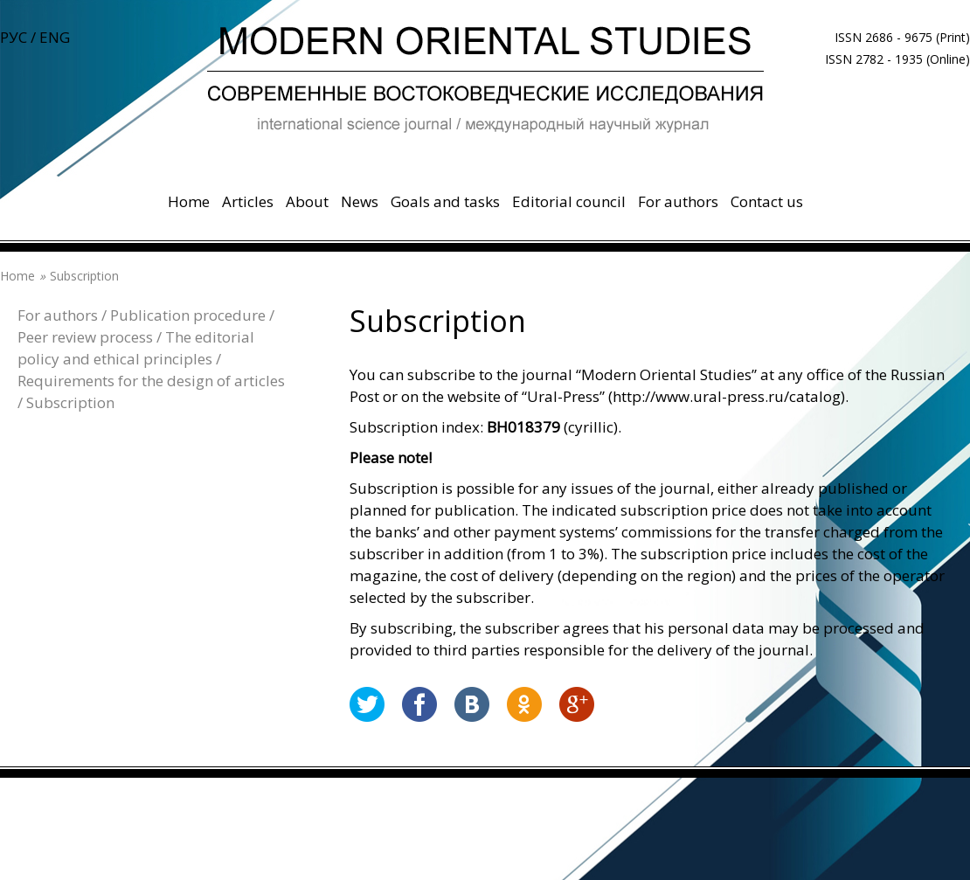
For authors (678, 201)
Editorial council (569, 201)
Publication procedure (188, 315)
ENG (54, 37)
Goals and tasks (445, 201)
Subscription (70, 402)
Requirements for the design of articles (151, 381)
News (359, 201)
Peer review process (85, 337)
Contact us (767, 201)
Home (189, 201)
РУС (13, 37)
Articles (248, 201)
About (307, 201)
